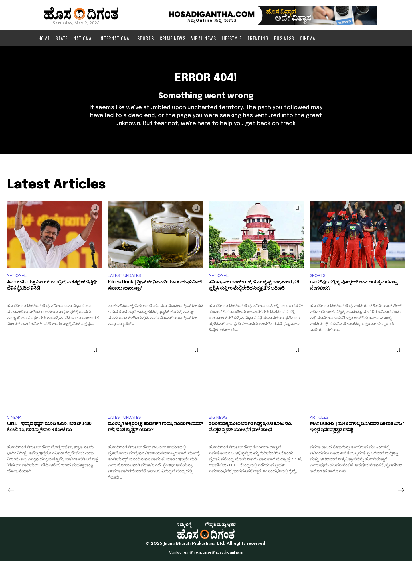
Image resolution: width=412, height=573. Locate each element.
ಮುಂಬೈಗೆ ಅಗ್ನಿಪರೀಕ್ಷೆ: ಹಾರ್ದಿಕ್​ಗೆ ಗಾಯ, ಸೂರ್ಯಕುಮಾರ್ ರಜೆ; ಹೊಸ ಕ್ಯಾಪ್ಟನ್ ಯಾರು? (155, 440)
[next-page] (400, 502)
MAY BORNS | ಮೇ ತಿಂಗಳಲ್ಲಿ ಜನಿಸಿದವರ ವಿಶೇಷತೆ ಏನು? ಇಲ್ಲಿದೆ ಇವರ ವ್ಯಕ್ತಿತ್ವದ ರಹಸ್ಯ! (357, 440)
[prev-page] (11, 502)
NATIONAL (18, 286)
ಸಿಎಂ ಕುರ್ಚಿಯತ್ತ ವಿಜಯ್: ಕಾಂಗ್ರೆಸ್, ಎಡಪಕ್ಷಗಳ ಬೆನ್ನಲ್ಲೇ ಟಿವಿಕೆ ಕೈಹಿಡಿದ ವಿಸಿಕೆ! (52, 297)
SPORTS (319, 286)
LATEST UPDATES (127, 286)
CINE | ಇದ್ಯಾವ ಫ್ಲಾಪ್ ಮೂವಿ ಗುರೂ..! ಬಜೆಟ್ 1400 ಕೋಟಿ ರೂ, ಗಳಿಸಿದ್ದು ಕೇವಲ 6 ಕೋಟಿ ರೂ (49, 440)
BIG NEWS (219, 429)
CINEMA (15, 429)
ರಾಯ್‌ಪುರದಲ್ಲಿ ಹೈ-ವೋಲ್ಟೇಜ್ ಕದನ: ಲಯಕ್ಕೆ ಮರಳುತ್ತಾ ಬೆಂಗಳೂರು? (353, 297)
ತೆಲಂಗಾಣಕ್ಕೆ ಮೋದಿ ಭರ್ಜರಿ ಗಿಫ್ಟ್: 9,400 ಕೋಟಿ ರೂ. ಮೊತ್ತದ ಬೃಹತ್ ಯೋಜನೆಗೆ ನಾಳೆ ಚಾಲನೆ (250, 440)
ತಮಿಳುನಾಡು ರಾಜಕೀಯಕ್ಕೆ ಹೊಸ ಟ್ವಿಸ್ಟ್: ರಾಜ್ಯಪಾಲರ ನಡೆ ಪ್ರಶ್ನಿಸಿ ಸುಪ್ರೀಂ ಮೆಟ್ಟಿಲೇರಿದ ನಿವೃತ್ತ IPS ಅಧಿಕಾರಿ (254, 297)
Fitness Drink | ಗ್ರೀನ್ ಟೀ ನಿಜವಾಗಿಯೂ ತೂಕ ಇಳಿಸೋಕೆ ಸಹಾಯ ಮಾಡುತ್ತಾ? (154, 297)
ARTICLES (320, 429)
